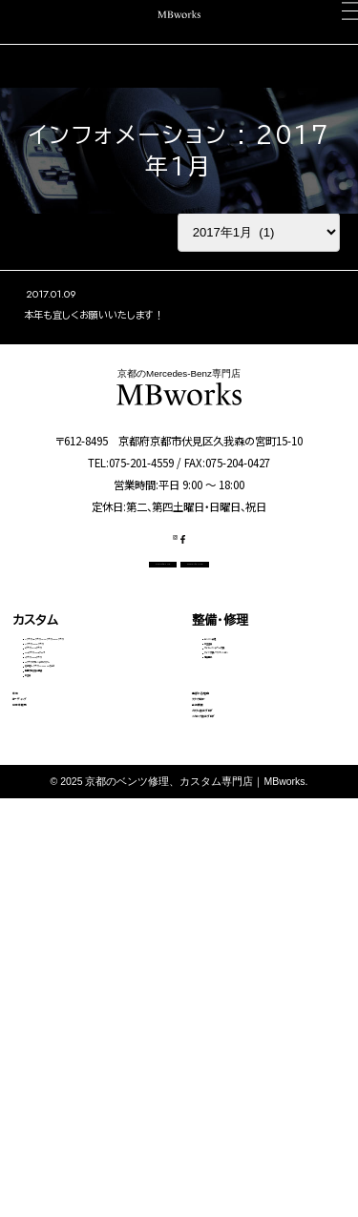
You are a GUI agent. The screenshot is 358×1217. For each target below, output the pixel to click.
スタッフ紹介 (227, 991)
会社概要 (217, 1019)
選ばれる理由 (229, 961)
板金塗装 (225, 728)
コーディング (47, 991)
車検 (24, 961)
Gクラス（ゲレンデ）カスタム (84, 837)
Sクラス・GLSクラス (70, 814)
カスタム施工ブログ (245, 1048)
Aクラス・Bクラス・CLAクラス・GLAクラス (92, 713)
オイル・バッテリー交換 (253, 751)
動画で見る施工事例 (71, 900)
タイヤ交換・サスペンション (262, 774)
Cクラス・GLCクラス (70, 745)
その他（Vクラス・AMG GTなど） (90, 869)
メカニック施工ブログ (250, 1076)
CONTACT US (109, 617)
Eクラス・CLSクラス (69, 769)
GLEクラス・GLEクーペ (76, 791)
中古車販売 (43, 1019)
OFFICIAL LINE (245, 617)
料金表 (40, 923)
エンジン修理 (233, 705)
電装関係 (225, 797)
